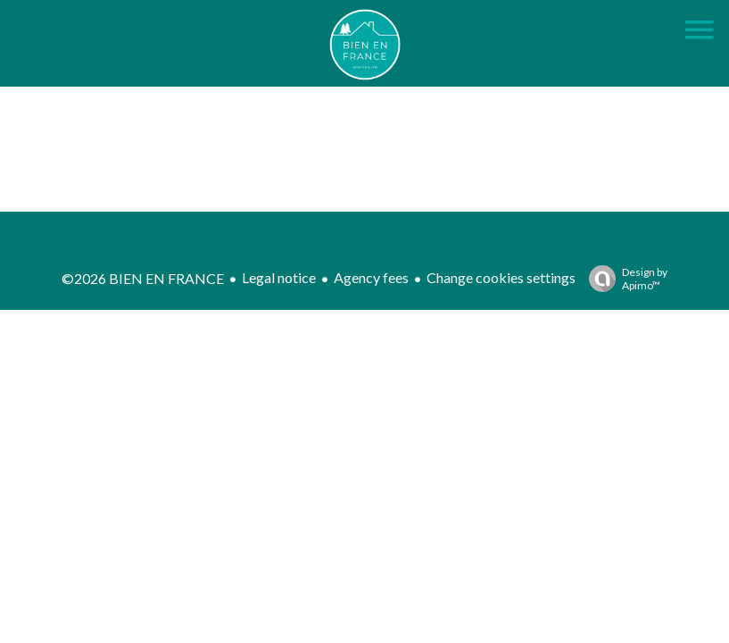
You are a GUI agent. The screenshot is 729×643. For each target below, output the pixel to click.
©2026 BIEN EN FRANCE (143, 278)
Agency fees (371, 277)
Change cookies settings (501, 277)
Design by (623, 278)
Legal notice (279, 277)
